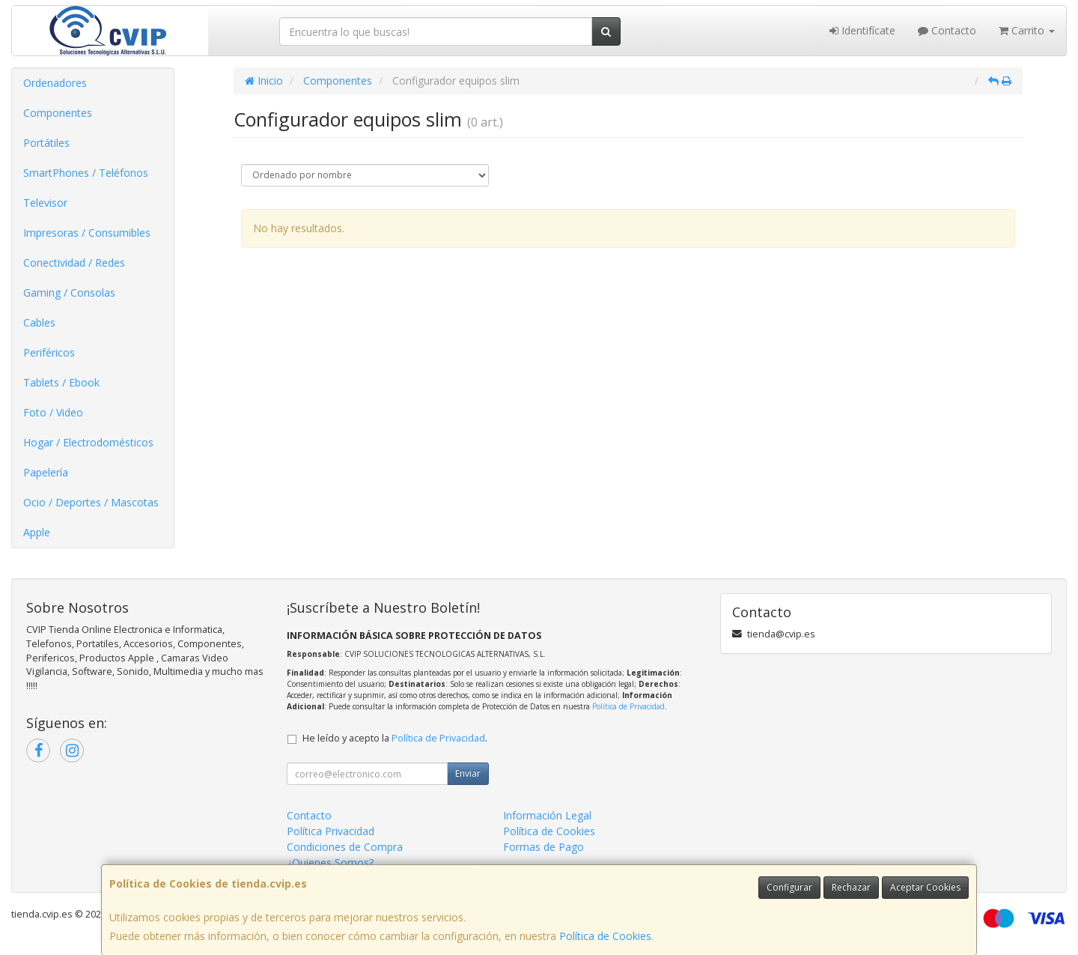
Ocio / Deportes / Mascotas (91, 502)
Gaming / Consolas (69, 292)
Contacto (947, 30)
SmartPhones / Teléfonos (85, 173)
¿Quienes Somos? (330, 862)
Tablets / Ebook (61, 382)
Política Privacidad (330, 831)
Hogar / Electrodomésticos (88, 442)
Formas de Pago (543, 847)
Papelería (45, 472)
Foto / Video (53, 412)
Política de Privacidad (628, 706)
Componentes (57, 113)
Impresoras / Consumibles (86, 232)
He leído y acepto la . (394, 738)
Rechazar (851, 887)
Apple (36, 532)
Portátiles (46, 143)
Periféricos (49, 352)
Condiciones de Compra (345, 847)
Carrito (1027, 30)
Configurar (789, 887)
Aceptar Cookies (925, 887)
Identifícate (862, 30)
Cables (39, 322)
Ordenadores (55, 83)
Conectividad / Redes (74, 262)
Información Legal (547, 815)
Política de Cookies (605, 936)
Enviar (468, 773)
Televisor (45, 202)
